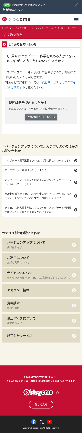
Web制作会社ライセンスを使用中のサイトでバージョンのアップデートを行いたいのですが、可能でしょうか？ (41, 195)
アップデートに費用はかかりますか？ (41, 170)
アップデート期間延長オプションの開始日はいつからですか (41, 160)
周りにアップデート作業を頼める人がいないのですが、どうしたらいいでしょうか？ (41, 182)
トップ (5, 28)
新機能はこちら (11, 9)
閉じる (76, 5)
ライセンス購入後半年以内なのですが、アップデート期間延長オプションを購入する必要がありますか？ (41, 209)
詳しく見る (41, 404)
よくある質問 (19, 28)
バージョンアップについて (43, 28)
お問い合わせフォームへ (41, 117)
